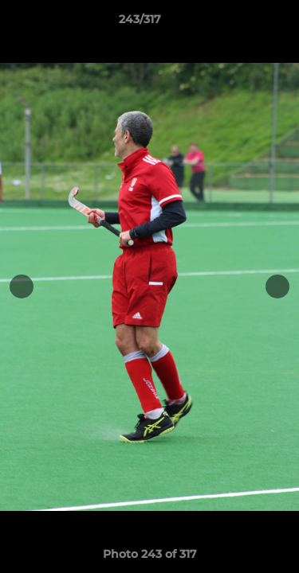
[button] (241, 23)
